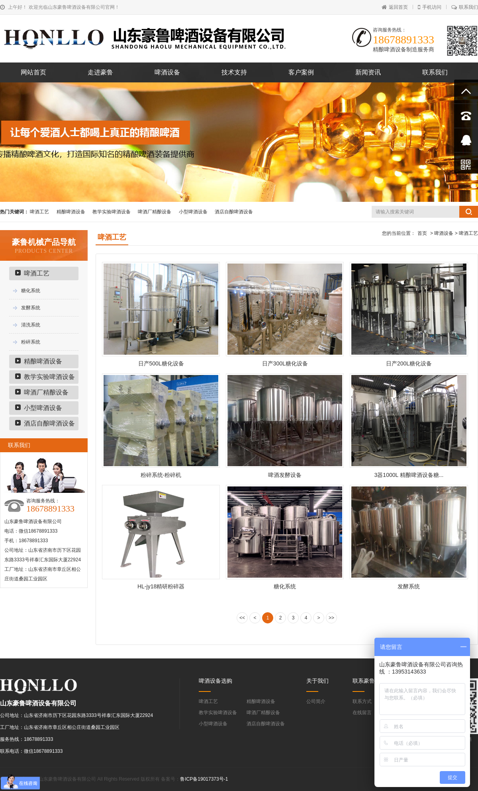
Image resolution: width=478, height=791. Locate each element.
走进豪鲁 (100, 72)
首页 (422, 233)
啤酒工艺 (39, 212)
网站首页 (33, 72)
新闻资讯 (368, 72)
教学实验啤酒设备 (111, 212)
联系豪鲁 (364, 681)
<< (242, 618)
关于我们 (317, 681)
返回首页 (395, 7)
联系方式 (362, 701)
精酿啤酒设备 (71, 212)
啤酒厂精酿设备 (154, 212)
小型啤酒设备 (193, 212)
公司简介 (315, 701)
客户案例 (301, 72)
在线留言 (362, 712)
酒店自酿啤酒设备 (234, 212)
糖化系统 (30, 290)
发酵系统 (30, 308)
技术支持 (234, 72)
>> (331, 618)
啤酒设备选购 (215, 681)
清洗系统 (30, 325)
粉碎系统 (30, 342)
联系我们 (464, 7)
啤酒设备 (167, 72)
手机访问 (429, 7)
